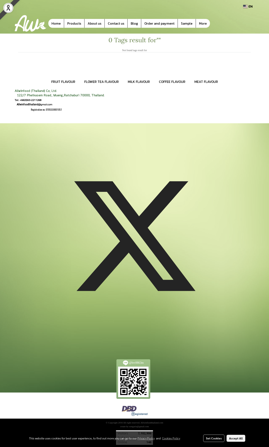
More (203, 23)
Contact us (116, 23)
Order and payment (159, 23)
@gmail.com (33, 104)
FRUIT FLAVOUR (63, 81)
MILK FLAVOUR (139, 81)
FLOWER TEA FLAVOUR (101, 81)
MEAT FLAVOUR (206, 81)
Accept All (236, 438)
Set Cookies (214, 438)
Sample (187, 23)
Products (74, 23)
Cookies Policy (171, 438)
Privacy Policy (146, 438)
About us (94, 23)
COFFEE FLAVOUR (172, 81)
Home (56, 23)
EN (248, 6)
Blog (134, 23)
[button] (216, 23)
